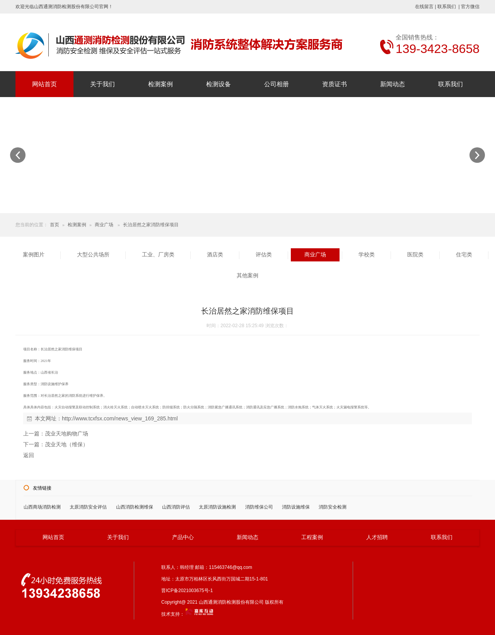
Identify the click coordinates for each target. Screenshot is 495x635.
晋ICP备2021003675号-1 (189, 590)
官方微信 (470, 6)
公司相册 (276, 84)
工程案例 (312, 537)
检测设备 (218, 84)
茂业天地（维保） (66, 444)
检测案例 (160, 84)
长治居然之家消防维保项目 (151, 224)
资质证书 (334, 84)
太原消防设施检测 (217, 507)
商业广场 (104, 224)
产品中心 (183, 537)
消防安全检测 (332, 507)
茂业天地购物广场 (66, 433)
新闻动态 (392, 84)
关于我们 (102, 84)
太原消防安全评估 (88, 507)
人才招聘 (377, 537)
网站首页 (44, 84)
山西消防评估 (176, 507)
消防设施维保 (296, 507)
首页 (54, 224)
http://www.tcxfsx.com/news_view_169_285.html (120, 418)
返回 (28, 455)
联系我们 (446, 6)
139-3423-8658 (438, 49)
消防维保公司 (259, 507)
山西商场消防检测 (42, 507)
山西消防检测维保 (134, 507)
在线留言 (424, 6)
